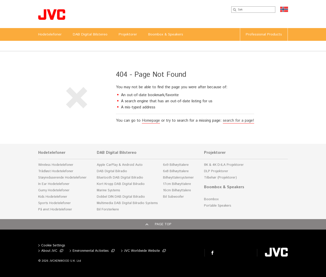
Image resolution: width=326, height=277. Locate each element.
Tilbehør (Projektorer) (220, 177)
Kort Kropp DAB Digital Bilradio (121, 184)
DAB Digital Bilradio (112, 171)
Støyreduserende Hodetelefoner (62, 177)
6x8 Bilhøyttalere (176, 171)
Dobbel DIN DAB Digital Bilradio (121, 196)
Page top (163, 224)
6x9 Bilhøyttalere (176, 164)
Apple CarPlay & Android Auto (120, 164)
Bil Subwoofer (173, 196)
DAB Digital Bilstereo (117, 153)
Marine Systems (108, 190)
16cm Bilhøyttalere (177, 190)
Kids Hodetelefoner (52, 196)
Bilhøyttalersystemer (178, 177)
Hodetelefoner (51, 153)
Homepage (151, 120)
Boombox (211, 199)
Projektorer (215, 153)
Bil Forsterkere (108, 209)
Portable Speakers (217, 205)
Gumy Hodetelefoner (54, 190)
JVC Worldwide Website (142, 251)
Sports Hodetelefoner (54, 203)
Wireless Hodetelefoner (55, 164)
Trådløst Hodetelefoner (55, 171)
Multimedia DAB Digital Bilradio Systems (127, 203)
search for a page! (238, 120)
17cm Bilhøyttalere (177, 184)
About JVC (49, 251)
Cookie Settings (53, 245)
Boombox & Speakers (224, 187)
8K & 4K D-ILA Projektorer (224, 164)
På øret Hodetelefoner (55, 209)
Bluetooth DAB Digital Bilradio (120, 177)
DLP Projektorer (216, 171)
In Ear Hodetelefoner (54, 184)
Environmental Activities (91, 251)
